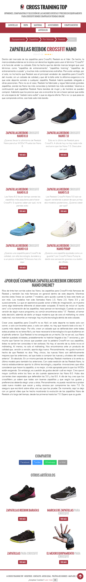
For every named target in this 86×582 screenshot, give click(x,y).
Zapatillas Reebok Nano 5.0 (63, 191)
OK (55, 580)
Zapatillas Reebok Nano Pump (63, 247)
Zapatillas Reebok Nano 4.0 (22, 247)
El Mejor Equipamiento (63, 555)
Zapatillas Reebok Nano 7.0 (63, 134)
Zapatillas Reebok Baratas (22, 510)
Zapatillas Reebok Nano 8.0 (22, 134)
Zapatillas (22, 553)
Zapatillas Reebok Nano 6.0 (22, 191)
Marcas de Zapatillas (63, 512)
